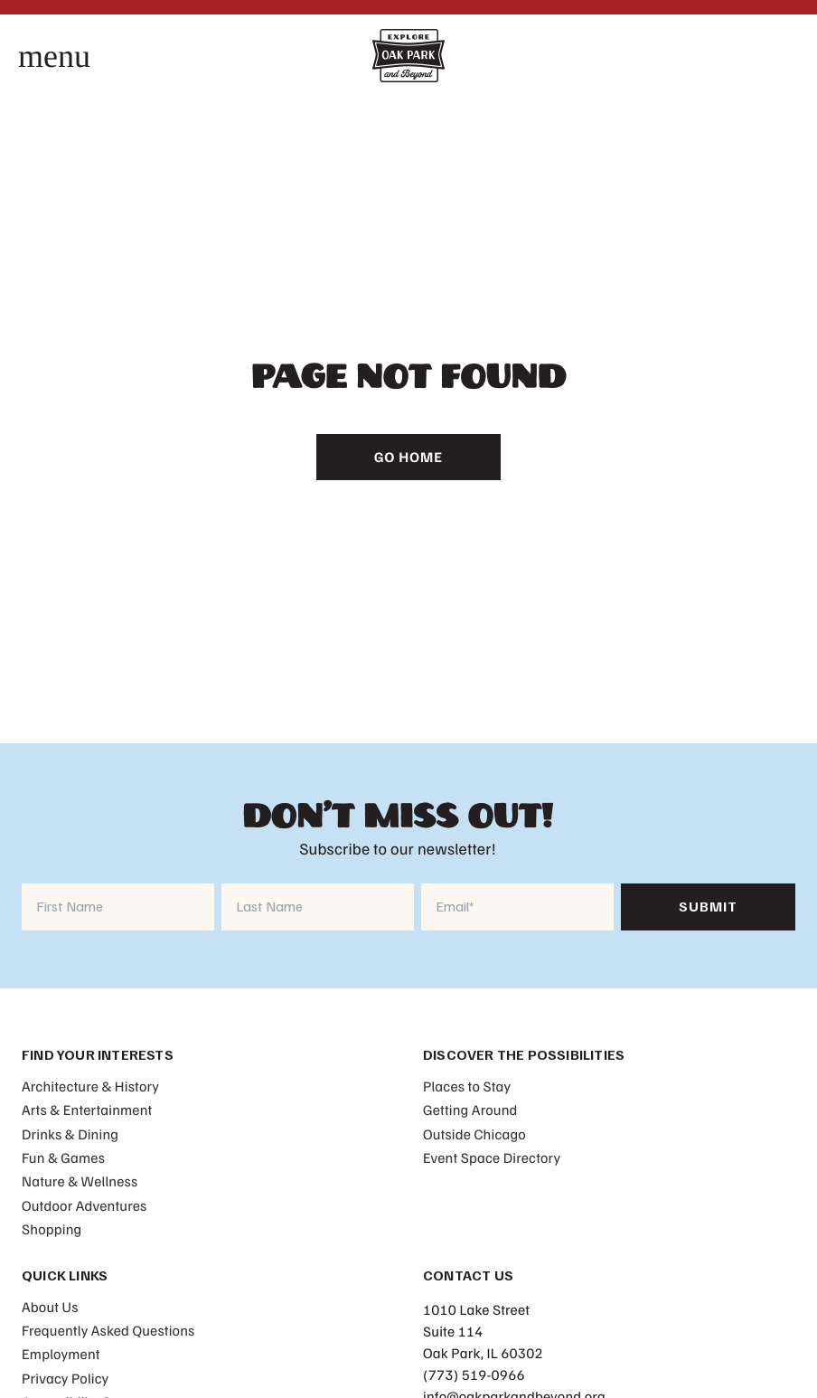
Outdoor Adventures (84, 1205)
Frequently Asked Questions (108, 1330)
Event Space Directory (491, 1157)
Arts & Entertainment (87, 1109)
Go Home (408, 457)
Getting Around (470, 1109)
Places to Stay (467, 1086)
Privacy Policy (65, 1378)
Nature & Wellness (79, 1181)
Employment (61, 1354)
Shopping (51, 1229)
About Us (50, 1307)
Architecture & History (90, 1086)
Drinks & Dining (70, 1134)
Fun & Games (63, 1157)
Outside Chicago (474, 1134)
